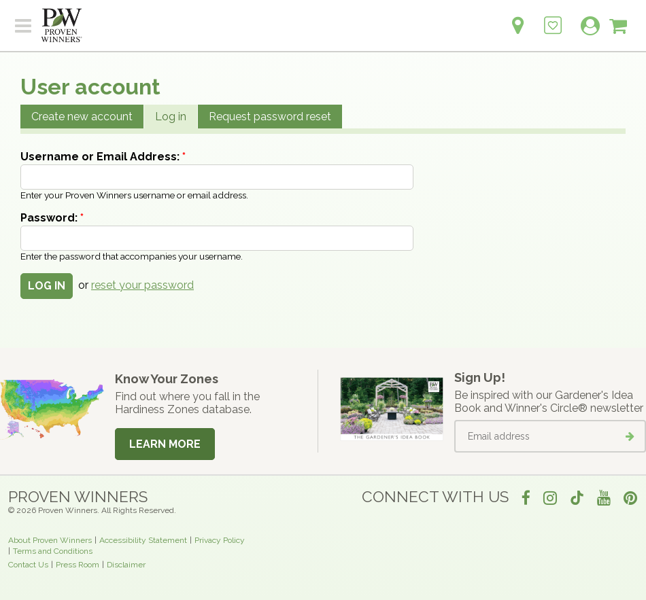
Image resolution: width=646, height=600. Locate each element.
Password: (52, 217)
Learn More (165, 444)
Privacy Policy (219, 540)
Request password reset (270, 116)
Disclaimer (126, 564)
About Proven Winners (50, 540)
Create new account (82, 116)
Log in (170, 116)
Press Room (77, 564)
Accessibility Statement (143, 540)
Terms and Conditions (52, 551)
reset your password (142, 285)
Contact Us (28, 564)
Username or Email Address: (103, 156)
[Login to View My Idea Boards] (553, 18)
